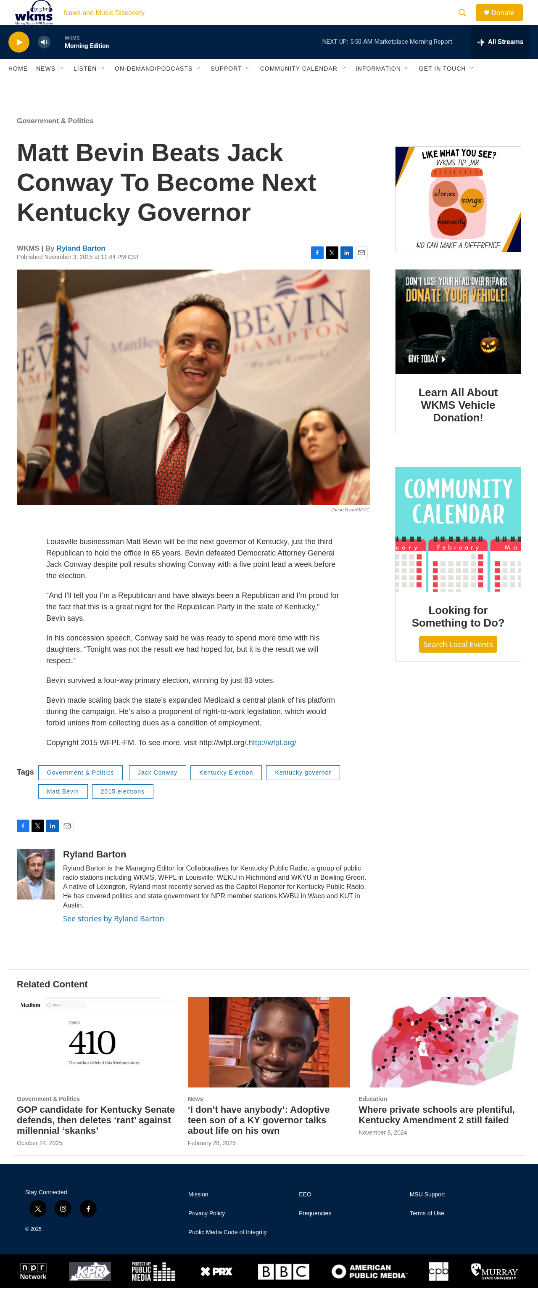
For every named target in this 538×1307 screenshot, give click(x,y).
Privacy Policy (206, 1232)
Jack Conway (157, 791)
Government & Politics (55, 140)
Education (373, 1117)
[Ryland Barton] (36, 893)
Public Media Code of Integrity (227, 1251)
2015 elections (123, 810)
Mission (198, 1213)
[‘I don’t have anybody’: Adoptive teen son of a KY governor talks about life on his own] (269, 1061)
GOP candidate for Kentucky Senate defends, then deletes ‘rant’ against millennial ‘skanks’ (96, 1139)
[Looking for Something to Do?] (458, 548)
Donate (508, 22)
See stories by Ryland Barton (113, 937)
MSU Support (427, 1213)
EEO (305, 1213)
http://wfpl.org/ (272, 761)
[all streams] (500, 61)
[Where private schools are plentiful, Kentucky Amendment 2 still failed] (440, 1061)
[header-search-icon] (466, 22)
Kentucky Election (226, 791)
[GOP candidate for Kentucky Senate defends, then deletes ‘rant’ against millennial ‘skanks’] (98, 1061)
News (45, 87)
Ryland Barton (80, 267)
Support (226, 87)
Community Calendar (299, 87)
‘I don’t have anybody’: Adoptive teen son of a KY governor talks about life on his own (259, 1139)
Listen (85, 87)
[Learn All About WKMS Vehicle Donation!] (458, 340)
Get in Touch (442, 87)
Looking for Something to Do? (458, 635)
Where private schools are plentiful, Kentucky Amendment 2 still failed (437, 1133)
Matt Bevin (63, 810)
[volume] (44, 61)
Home (18, 87)
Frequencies (315, 1232)
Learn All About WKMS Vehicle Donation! (458, 424)
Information (378, 87)
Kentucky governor (303, 791)
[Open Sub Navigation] (61, 87)
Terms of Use (427, 1232)
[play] (19, 61)
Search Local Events (458, 663)
